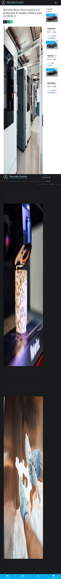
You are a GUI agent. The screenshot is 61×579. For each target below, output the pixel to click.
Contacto (59, 184)
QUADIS (48, 181)
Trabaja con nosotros (43, 184)
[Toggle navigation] (56, 2)
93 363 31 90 (46, 178)
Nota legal (52, 184)
